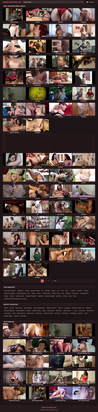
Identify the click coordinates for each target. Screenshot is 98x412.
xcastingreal (73, 313)
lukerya (6, 308)
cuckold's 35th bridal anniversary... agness (15, 299)
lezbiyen (6, 296)
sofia (14, 313)
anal (58, 290)
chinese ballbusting (9, 310)
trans (70, 296)
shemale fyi (82, 310)
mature (39, 293)
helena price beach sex (78, 308)
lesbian (33, 293)
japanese (40, 296)
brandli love (38, 313)
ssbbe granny (90, 310)
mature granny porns (9, 290)
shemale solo (18, 308)
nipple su (80, 313)
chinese (73, 290)
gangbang (67, 308)
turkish (12, 296)
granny (53, 290)
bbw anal (79, 290)
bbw (29, 293)
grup (76, 310)
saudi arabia (50, 310)
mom (62, 290)
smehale (28, 310)
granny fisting (28, 308)
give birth (57, 313)
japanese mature (35, 290)
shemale (67, 293)
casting (27, 290)
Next (55, 281)
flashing (86, 290)
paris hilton (23, 316)
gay (63, 293)
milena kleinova (20, 310)
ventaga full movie (48, 313)
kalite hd (60, 308)
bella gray (88, 308)
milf (42, 290)
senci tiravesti (67, 310)
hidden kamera (21, 313)
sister (74, 296)
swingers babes (8, 316)
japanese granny (21, 293)
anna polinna (7, 313)
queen (44, 310)
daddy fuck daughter (9, 293)
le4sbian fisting (36, 310)
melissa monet (47, 293)
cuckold (65, 296)
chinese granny (84, 293)
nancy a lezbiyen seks (39, 308)
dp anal (12, 308)
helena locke (30, 313)
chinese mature (20, 296)
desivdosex (59, 310)
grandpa (47, 290)
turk (66, 290)
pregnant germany (51, 308)
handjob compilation (31, 296)
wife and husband (50, 296)
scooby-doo (20, 290)
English (91, 2)
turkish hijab (75, 293)
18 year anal (65, 313)
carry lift (16, 316)
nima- (86, 313)
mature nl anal (56, 293)
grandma (58, 296)
